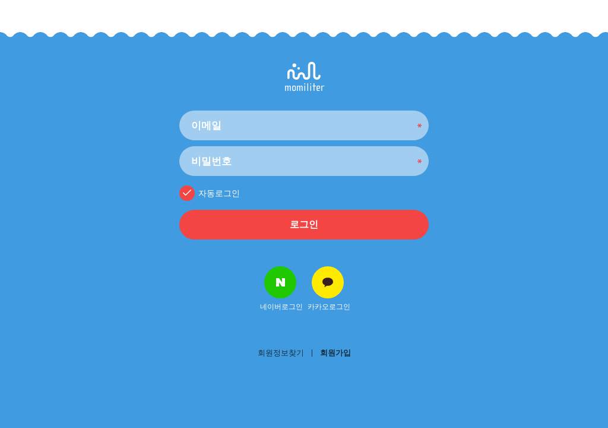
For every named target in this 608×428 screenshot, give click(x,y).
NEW (6, 424)
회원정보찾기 (281, 352)
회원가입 (335, 352)
